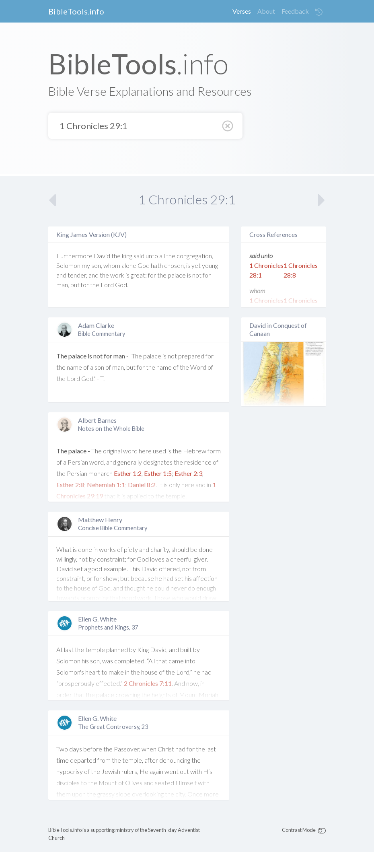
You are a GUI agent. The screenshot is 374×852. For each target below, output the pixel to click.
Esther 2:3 (188, 473)
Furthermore (74, 255)
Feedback (295, 11)
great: (139, 275)
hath (157, 265)
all (162, 255)
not (196, 275)
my (86, 265)
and (61, 275)
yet (196, 265)
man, (62, 284)
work (117, 275)
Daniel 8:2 (142, 484)
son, (96, 265)
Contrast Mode (299, 830)
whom (111, 265)
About (266, 11)
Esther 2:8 (70, 484)
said (139, 255)
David (102, 255)
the (116, 255)
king (127, 255)
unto (152, 255)
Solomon (68, 265)
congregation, (195, 255)
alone (128, 265)
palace (177, 275)
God (144, 265)
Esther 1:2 (128, 473)
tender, (77, 275)
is (188, 265)
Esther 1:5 (158, 473)
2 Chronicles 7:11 (148, 683)
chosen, (174, 265)
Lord (107, 284)
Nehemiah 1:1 (106, 484)
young (210, 265)
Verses (241, 11)
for (152, 275)
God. (121, 284)
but (75, 284)
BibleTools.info (76, 11)
